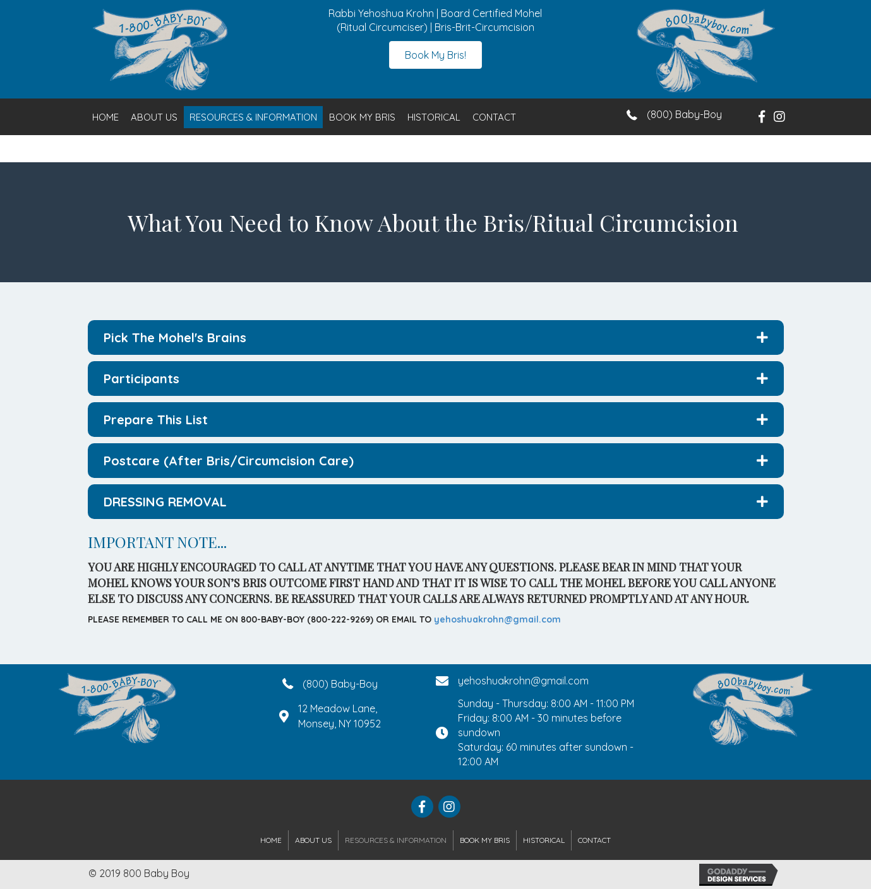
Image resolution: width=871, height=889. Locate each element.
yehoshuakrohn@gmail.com (497, 619)
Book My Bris (362, 117)
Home (105, 117)
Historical (433, 117)
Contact (494, 117)
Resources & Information (253, 117)
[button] (435, 55)
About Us (154, 117)
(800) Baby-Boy (684, 114)
